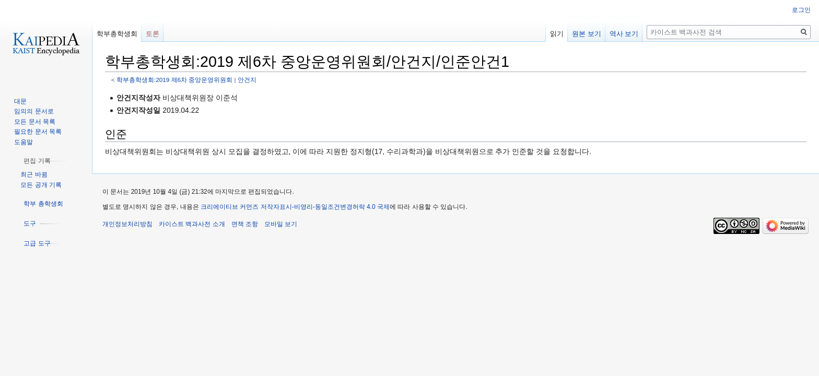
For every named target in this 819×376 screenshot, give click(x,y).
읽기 (557, 34)
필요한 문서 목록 (38, 131)
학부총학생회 (117, 34)
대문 (20, 101)
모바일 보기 (280, 224)
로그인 (801, 10)
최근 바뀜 (33, 174)
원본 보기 (586, 34)
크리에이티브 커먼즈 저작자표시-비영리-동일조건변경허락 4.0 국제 (295, 206)
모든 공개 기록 (41, 185)
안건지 (247, 79)
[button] (37, 160)
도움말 (23, 142)
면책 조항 (244, 224)
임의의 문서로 (33, 111)
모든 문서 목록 (34, 121)
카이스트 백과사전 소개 (192, 224)
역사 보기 (624, 34)
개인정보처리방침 (127, 224)
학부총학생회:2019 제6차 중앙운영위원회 (174, 79)
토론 (152, 34)
